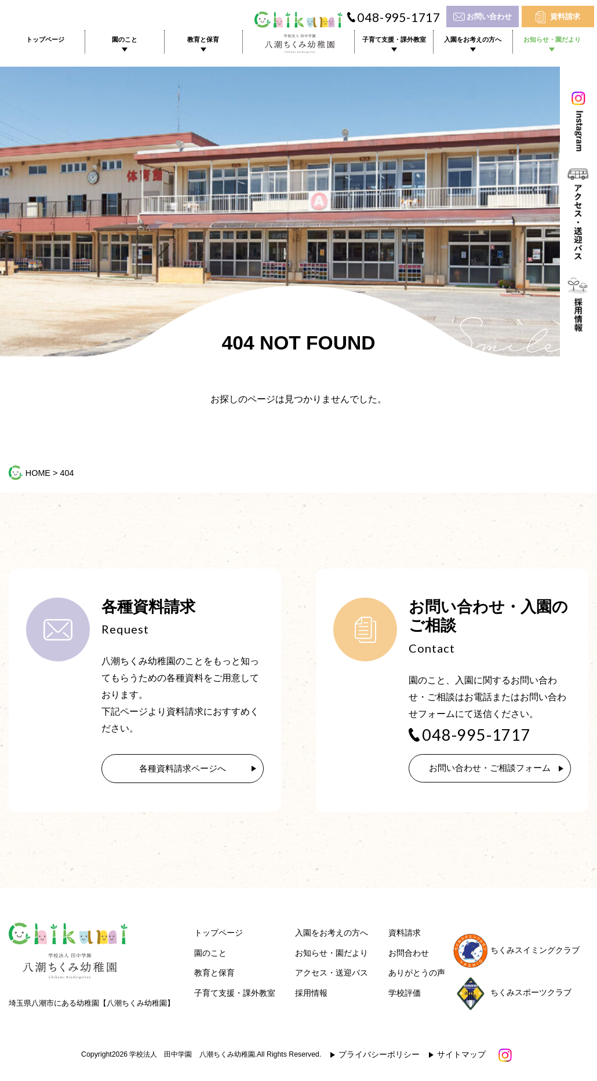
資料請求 (565, 16)
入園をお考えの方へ (472, 39)
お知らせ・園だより (552, 39)
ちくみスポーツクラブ (512, 993)
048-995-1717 (399, 18)
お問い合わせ (489, 16)
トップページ (45, 39)
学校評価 (404, 994)
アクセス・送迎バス (331, 974)
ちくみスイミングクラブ (516, 951)
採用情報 (311, 994)
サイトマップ (461, 1055)
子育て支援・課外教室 (394, 39)
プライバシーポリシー (379, 1055)
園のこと (124, 39)
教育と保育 (203, 39)
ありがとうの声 (416, 974)
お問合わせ (408, 954)
